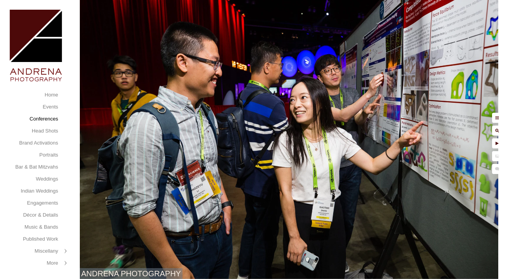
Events (50, 107)
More (52, 263)
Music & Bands (41, 227)
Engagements (42, 203)
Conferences (43, 119)
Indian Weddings (39, 191)
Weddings (47, 179)
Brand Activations (38, 143)
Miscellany (46, 251)
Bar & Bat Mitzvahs (36, 167)
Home (51, 95)
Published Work (40, 239)
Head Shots (45, 131)
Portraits (49, 155)
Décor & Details (40, 215)
